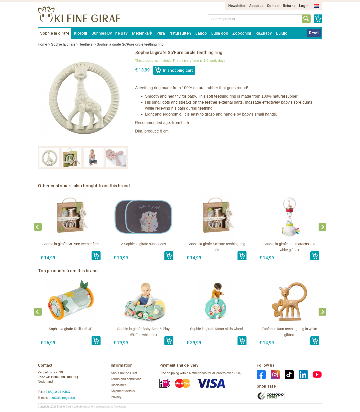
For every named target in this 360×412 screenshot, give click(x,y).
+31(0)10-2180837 (57, 392)
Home (42, 44)
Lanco (201, 33)
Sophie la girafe (54, 33)
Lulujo (281, 33)
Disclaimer (118, 385)
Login (303, 6)
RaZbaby (263, 33)
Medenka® (142, 33)
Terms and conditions (126, 379)
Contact (273, 6)
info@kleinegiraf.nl (62, 398)
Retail (314, 33)
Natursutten (180, 33)
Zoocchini (241, 33)
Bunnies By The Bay (109, 33)
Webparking (103, 406)
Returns (289, 6)
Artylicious (120, 406)
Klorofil (80, 33)
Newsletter (237, 6)
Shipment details (123, 391)
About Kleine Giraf (124, 373)
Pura (160, 33)
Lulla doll (219, 33)
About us (256, 6)
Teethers (86, 44)
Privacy (116, 397)
